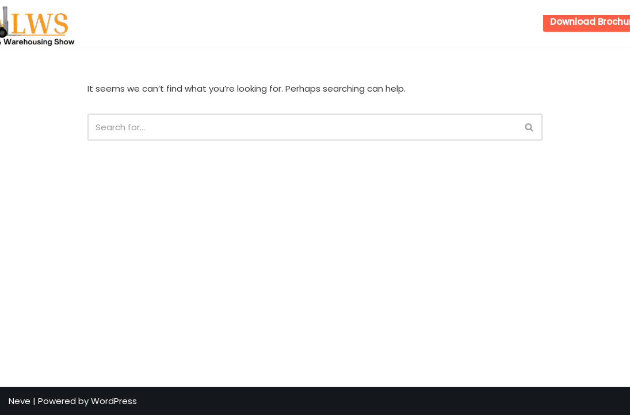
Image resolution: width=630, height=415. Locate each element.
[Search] (302, 127)
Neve (19, 401)
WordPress (114, 401)
